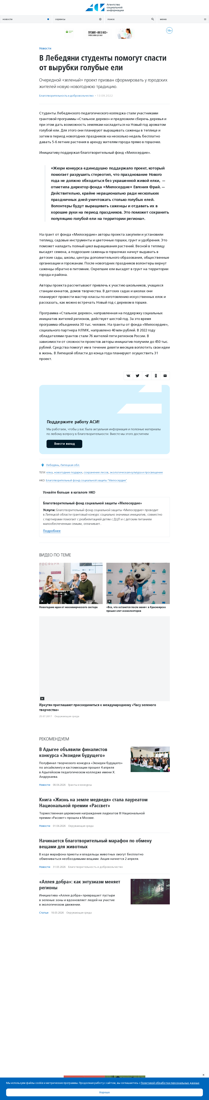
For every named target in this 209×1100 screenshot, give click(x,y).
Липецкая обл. (70, 465)
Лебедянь (52, 465)
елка (49, 472)
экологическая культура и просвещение (136, 472)
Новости (45, 48)
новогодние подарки (68, 472)
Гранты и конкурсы (80, 784)
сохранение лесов (96, 472)
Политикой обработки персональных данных (170, 1082)
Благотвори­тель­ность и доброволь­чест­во (66, 95)
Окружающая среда (66, 716)
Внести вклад (64, 444)
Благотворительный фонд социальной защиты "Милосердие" (86, 480)
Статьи (43, 912)
